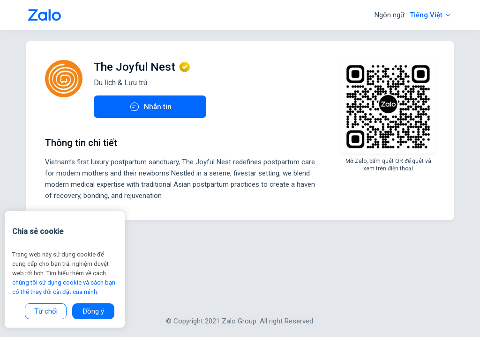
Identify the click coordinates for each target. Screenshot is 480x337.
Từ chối (46, 311)
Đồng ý (93, 311)
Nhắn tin (150, 106)
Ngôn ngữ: (413, 15)
